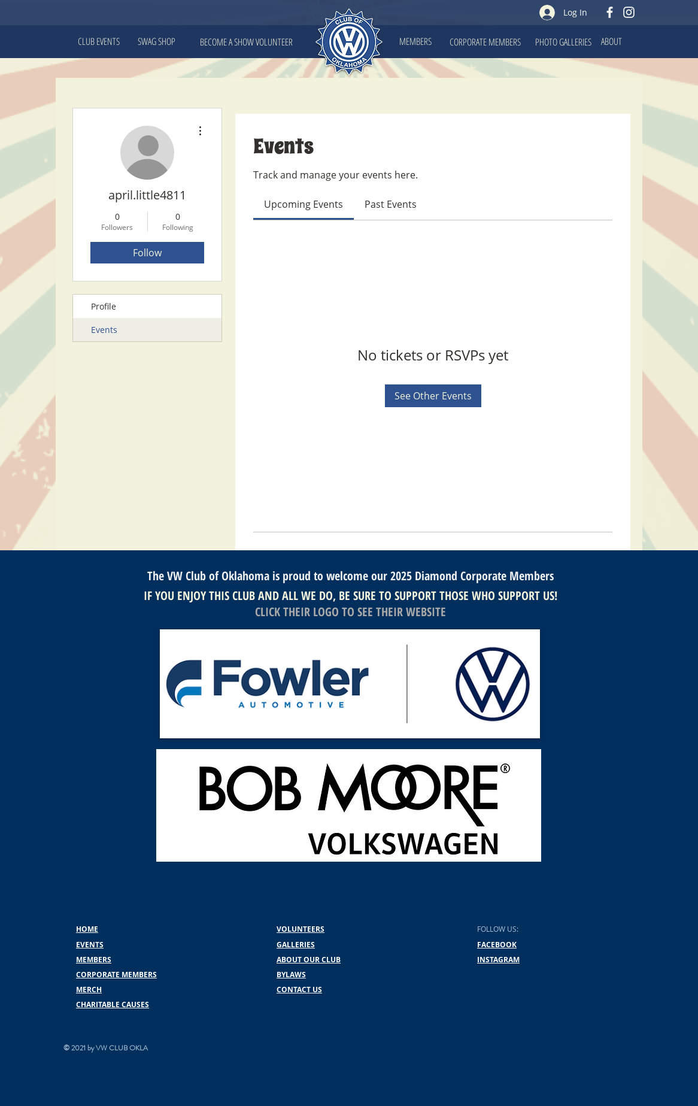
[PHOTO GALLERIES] (563, 42)
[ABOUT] (611, 41)
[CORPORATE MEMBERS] (484, 42)
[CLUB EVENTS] (99, 41)
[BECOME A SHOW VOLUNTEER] (246, 42)
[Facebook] (609, 12)
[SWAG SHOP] (156, 41)
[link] (303, 204)
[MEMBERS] (415, 41)
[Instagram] (628, 12)
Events (104, 329)
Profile (103, 306)
